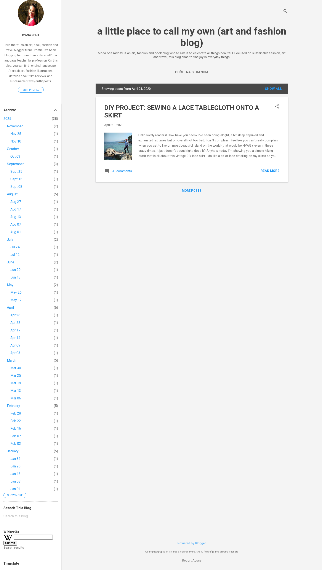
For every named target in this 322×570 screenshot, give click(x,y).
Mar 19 (15, 383)
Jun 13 (15, 277)
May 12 (16, 300)
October (13, 149)
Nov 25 (15, 134)
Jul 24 (15, 247)
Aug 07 (15, 224)
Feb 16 (15, 428)
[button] (276, 107)
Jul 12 (15, 255)
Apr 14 (15, 338)
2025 (7, 119)
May (10, 285)
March (11, 360)
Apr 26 (15, 315)
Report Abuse (192, 560)
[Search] (285, 11)
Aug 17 (15, 209)
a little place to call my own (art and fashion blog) (191, 36)
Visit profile (30, 89)
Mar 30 (15, 368)
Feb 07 (15, 436)
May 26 (16, 292)
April (10, 308)
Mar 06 (15, 398)
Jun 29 (15, 270)
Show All (273, 89)
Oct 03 (15, 156)
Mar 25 (15, 376)
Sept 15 (16, 179)
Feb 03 (15, 444)
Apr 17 (15, 330)
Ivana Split (30, 34)
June (10, 262)
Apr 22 (15, 323)
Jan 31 (15, 459)
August (12, 194)
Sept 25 (16, 171)
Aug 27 (15, 202)
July (10, 240)
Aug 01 (15, 232)
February (13, 406)
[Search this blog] (30, 516)
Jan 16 (15, 474)
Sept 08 (16, 187)
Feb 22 (15, 421)
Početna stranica (191, 72)
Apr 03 (15, 353)
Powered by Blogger (192, 543)
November (15, 126)
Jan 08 (15, 481)
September (15, 164)
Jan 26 (15, 466)
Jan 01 (15, 489)
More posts (192, 190)
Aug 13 (15, 217)
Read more (270, 171)
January (13, 451)
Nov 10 (15, 141)
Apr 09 (15, 345)
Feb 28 (15, 413)
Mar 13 (15, 391)
